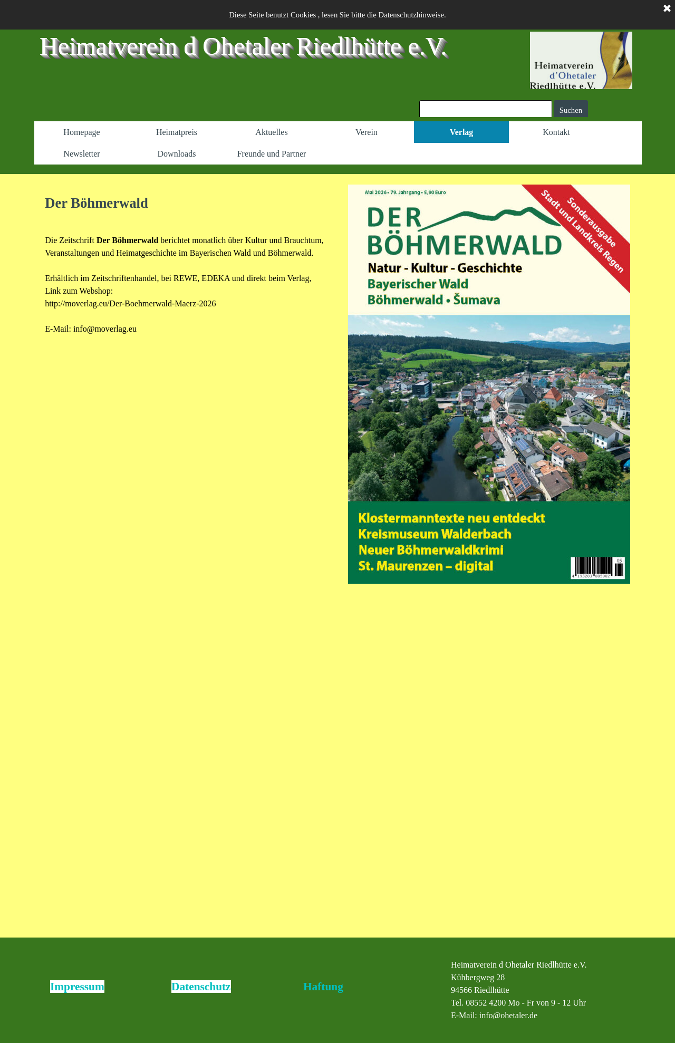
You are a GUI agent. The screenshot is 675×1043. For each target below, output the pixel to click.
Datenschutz (201, 986)
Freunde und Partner (271, 153)
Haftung (323, 986)
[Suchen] (485, 110)
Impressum (77, 986)
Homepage (81, 132)
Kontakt (556, 132)
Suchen (571, 110)
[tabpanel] (186, 263)
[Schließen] (667, 9)
